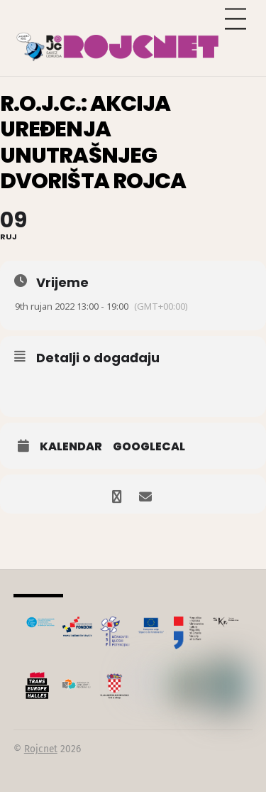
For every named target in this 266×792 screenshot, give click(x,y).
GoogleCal (149, 446)
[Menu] (235, 19)
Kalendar (71, 446)
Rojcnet (40, 749)
